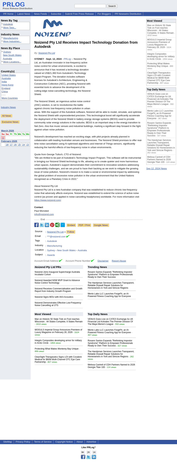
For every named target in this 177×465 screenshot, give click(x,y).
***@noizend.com (56, 236)
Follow (70, 232)
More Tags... (9, 27)
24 (23, 144)
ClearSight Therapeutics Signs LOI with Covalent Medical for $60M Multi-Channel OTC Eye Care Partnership (58, 359)
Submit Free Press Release (79, 13)
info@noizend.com (44, 214)
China (5, 91)
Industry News (8, 107)
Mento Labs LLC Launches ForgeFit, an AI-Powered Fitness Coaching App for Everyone (109, 295)
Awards (51, 255)
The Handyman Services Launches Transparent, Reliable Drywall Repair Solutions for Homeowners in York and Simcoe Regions (111, 285)
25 (19, 144)
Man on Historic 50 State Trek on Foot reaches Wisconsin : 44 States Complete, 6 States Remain (59, 320)
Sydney (7, 52)
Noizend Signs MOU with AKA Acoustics (54, 297)
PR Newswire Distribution (128, 13)
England (6, 88)
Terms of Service (43, 441)
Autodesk (8, 24)
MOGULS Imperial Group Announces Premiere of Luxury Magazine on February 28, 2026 (58, 331)
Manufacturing (10, 38)
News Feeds (40, 13)
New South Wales (12, 55)
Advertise (91, 441)
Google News (101, 225)
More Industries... (12, 41)
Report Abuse (119, 260)
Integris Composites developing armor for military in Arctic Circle (160, 56)
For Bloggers (104, 13)
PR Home (8, 13)
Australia (7, 58)
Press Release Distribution (18, 7)
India (4, 81)
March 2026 (7, 130)
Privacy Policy (23, 441)
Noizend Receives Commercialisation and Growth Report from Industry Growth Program (58, 289)
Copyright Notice (64, 441)
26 (15, 144)
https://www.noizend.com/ (47, 200)
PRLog (67, 59)
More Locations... (12, 61)
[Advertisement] (117, 83)
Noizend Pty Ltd (46, 53)
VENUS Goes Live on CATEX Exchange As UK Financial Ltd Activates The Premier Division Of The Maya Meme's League (110, 321)
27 (11, 144)
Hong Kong (7, 84)
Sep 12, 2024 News (156, 168)
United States (9, 75)
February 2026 (9, 141)
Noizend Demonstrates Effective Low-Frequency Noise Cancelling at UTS (58, 304)
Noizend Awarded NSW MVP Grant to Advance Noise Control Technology (57, 281)
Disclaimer (103, 260)
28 (7, 144)
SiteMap (7, 441)
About (80, 441)
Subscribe (56, 13)
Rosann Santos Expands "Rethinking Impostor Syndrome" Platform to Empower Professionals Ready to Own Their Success (110, 274)
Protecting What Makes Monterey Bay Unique (57, 348)
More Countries (10, 98)
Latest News (23, 13)
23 (27, 144)
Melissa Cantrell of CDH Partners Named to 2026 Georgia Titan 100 (159, 159)
